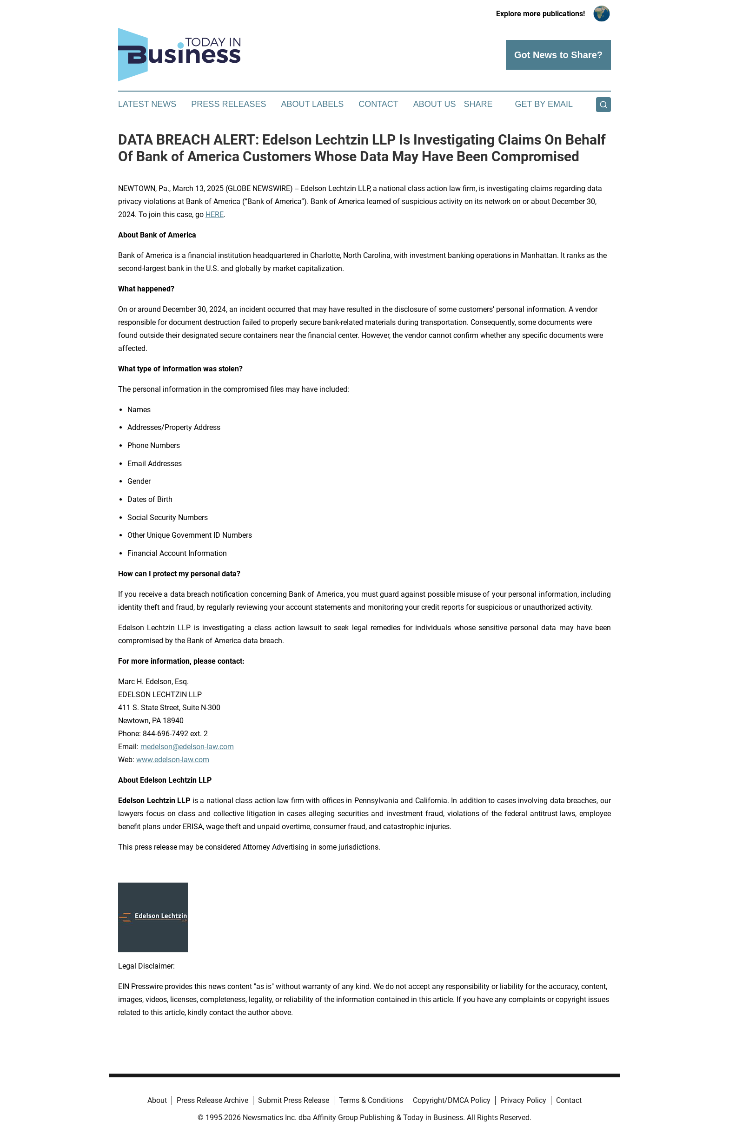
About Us (434, 104)
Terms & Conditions (371, 1100)
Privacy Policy (523, 1100)
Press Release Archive (212, 1100)
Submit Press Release (293, 1100)
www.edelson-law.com (172, 759)
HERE (214, 214)
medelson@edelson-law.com (187, 746)
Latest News (147, 104)
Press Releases (228, 104)
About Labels (312, 104)
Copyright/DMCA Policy (451, 1100)
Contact (378, 104)
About (157, 1100)
